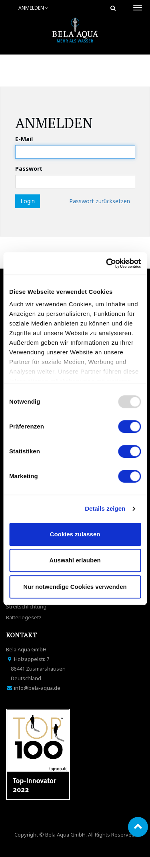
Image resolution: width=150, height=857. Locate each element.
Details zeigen (105, 508)
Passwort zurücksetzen (99, 201)
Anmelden (33, 7)
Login (27, 201)
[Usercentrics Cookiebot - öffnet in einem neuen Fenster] (107, 263)
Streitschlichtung (26, 606)
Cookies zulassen (75, 534)
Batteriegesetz (24, 617)
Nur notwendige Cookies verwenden (74, 586)
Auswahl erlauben (74, 560)
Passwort (28, 168)
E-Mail (24, 139)
